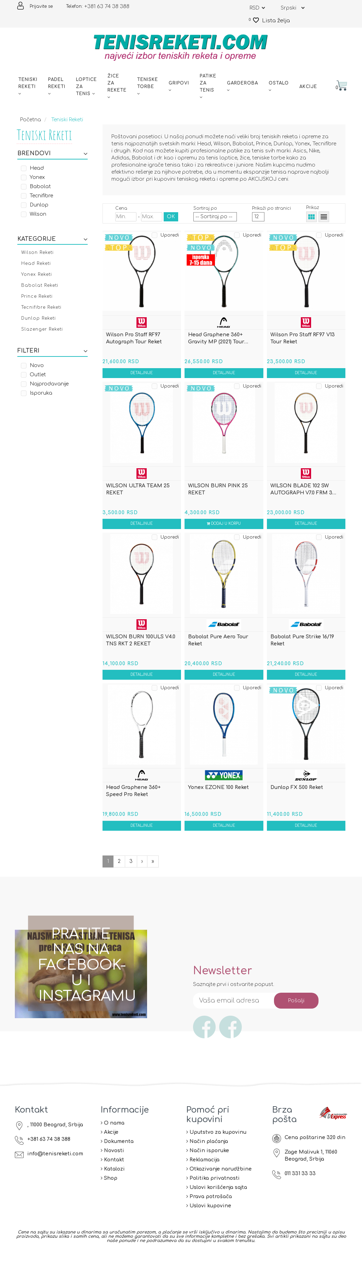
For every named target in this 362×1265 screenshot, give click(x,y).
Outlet (38, 374)
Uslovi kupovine (208, 1214)
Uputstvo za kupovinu (216, 1140)
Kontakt (112, 1168)
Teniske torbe (147, 86)
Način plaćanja (207, 1149)
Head (37, 168)
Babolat (40, 186)
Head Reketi (36, 263)
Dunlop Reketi (38, 318)
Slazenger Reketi (42, 329)
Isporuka (41, 393)
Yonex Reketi (36, 274)
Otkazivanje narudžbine (219, 1177)
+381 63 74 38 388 (106, 7)
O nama (112, 1131)
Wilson (38, 214)
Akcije (308, 86)
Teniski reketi (27, 86)
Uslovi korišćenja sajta (216, 1195)
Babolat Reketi (39, 285)
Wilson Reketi (37, 252)
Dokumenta (117, 1149)
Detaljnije (141, 374)
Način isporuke (207, 1158)
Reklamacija (203, 1168)
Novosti (112, 1158)
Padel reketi (56, 86)
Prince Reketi (37, 296)
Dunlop (39, 205)
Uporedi (169, 235)
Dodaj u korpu (224, 526)
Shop (109, 1186)
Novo (37, 365)
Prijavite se (41, 6)
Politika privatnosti (213, 1186)
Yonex (37, 177)
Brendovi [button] (52, 154)
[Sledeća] (153, 870)
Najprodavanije (49, 384)
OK (171, 216)
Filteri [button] (52, 351)
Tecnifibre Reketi (41, 307)
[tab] (52, 153)
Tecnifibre (41, 195)
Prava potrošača (209, 1204)
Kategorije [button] (52, 239)
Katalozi (113, 1177)
